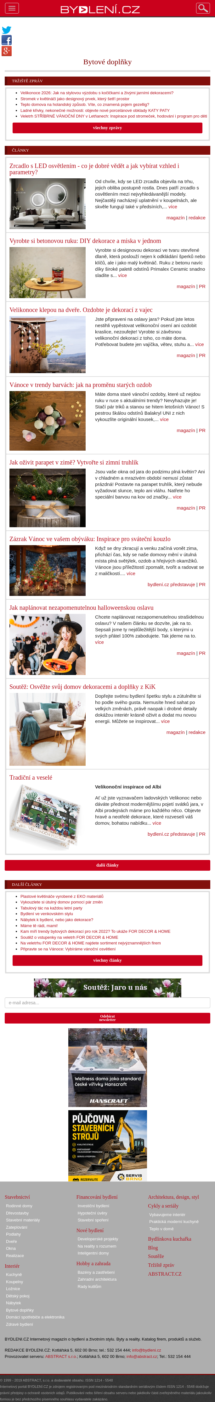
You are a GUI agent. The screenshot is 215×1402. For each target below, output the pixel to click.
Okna (11, 1248)
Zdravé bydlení (19, 1324)
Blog (153, 1247)
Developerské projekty (98, 1239)
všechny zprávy (107, 127)
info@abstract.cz (142, 1356)
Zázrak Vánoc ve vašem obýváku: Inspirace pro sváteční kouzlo (90, 538)
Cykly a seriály (163, 1206)
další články (107, 865)
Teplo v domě (161, 1228)
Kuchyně (14, 1274)
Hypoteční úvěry (92, 1213)
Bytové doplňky (20, 1310)
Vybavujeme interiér (167, 1214)
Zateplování (16, 1227)
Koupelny (14, 1281)
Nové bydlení (90, 1230)
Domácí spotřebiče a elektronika (35, 1317)
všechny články (107, 960)
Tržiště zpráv (27, 80)
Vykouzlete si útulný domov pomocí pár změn (61, 902)
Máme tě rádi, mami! (39, 925)
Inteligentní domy (93, 1253)
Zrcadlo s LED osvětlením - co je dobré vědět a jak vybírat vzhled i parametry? (94, 169)
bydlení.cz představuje (171, 584)
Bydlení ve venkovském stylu (46, 913)
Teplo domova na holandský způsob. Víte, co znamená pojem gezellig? (84, 104)
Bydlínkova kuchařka (169, 1239)
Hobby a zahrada (93, 1263)
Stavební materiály (23, 1220)
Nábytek (13, 1303)
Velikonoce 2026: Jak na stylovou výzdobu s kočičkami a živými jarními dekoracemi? (96, 92)
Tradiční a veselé (30, 777)
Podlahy (13, 1234)
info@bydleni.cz (146, 1350)
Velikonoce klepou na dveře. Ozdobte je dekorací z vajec (81, 309)
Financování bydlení (97, 1197)
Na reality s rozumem (97, 1246)
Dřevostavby (17, 1213)
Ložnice (13, 1288)
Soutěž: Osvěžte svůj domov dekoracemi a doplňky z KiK (82, 686)
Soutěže (156, 1256)
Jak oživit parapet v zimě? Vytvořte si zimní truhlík (74, 462)
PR (202, 286)
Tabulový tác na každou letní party (51, 908)
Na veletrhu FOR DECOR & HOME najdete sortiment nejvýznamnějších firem (90, 943)
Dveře (11, 1241)
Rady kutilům (89, 1286)
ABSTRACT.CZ (165, 1274)
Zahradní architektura (97, 1279)
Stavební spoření (93, 1220)
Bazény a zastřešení (96, 1272)
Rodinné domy (19, 1205)
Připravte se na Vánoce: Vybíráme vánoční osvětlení (68, 949)
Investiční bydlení (93, 1205)
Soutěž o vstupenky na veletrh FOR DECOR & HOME (69, 937)
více (172, 206)
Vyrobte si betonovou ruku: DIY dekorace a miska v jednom (85, 240)
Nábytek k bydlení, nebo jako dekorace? (56, 919)
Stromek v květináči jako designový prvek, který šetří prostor (74, 98)
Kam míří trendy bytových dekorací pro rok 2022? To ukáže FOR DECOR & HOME (95, 931)
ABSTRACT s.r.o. (61, 1356)
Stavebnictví (17, 1197)
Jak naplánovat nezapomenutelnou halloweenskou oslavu (81, 607)
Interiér (12, 1266)
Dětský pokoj (17, 1296)
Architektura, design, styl (173, 1197)
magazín (176, 217)
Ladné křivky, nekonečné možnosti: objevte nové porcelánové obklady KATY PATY (95, 110)
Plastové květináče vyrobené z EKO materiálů (62, 896)
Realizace (15, 1255)
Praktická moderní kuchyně (174, 1221)
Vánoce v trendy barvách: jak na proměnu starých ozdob (80, 384)
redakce (197, 217)
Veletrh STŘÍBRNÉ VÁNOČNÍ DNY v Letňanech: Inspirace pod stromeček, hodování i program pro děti (113, 116)
